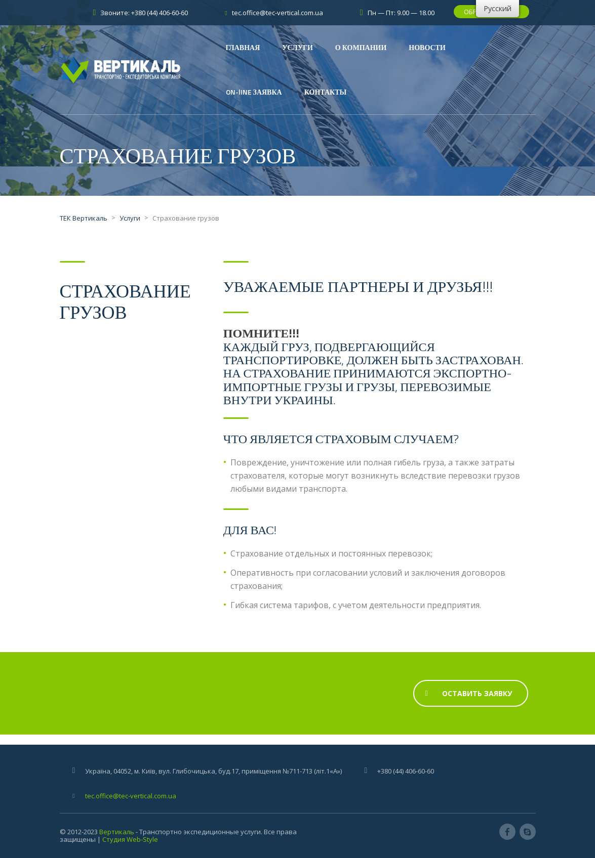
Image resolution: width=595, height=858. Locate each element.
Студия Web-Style (130, 839)
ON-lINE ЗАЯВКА (254, 92)
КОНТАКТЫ (325, 92)
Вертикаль (116, 831)
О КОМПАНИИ (360, 47)
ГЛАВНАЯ (243, 47)
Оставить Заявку (468, 693)
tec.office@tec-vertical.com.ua (130, 795)
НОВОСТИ (427, 47)
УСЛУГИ (297, 47)
